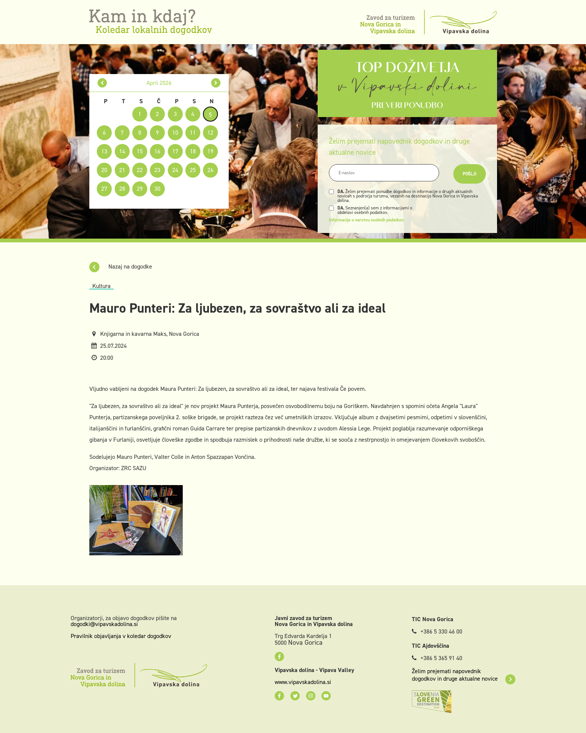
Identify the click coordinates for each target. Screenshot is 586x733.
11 (193, 133)
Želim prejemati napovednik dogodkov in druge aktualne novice (463, 675)
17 (175, 151)
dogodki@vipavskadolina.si (104, 624)
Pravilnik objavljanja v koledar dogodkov (121, 636)
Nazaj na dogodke (120, 266)
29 (140, 189)
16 (157, 151)
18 (193, 151)
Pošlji (469, 174)
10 (175, 133)
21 (122, 170)
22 (140, 170)
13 (104, 151)
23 (157, 170)
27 (104, 189)
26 (210, 170)
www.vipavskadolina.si (303, 682)
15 (140, 151)
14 (122, 151)
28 (122, 189)
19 (210, 151)
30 (157, 189)
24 (175, 170)
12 (210, 133)
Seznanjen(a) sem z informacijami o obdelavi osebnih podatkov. (374, 210)
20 (104, 170)
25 (193, 170)
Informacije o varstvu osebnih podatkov (366, 220)
